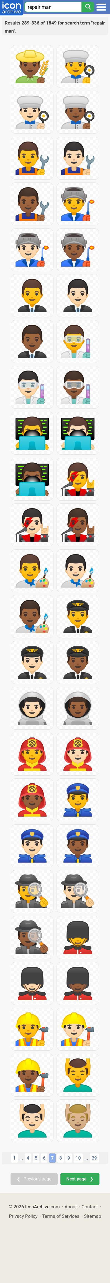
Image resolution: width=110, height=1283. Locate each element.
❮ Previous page (34, 1179)
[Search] (87, 7)
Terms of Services (60, 1216)
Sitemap (92, 1216)
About (71, 1206)
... (21, 1158)
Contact (89, 1206)
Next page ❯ (79, 1179)
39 (94, 1158)
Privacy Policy (23, 1216)
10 (78, 1158)
